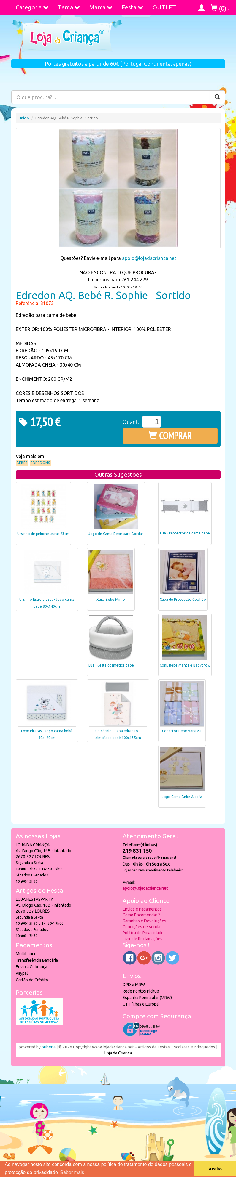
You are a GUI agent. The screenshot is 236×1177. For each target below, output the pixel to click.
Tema (69, 7)
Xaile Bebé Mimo (110, 599)
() (220, 8)
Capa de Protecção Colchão (183, 599)
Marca (101, 7)
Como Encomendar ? (141, 915)
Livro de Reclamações (142, 938)
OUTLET (164, 7)
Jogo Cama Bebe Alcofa (182, 797)
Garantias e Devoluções (144, 921)
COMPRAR (170, 435)
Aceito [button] (215, 1169)
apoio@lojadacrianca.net (149, 258)
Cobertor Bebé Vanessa (182, 731)
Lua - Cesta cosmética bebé (111, 665)
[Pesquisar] (217, 97)
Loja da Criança (118, 1053)
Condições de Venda (141, 926)
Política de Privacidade (143, 932)
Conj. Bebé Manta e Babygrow (185, 665)
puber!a (49, 1047)
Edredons (40, 463)
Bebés (22, 463)
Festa (133, 7)
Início (24, 118)
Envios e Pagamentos (142, 909)
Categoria (32, 7)
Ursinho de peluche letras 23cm (43, 534)
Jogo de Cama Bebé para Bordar (115, 534)
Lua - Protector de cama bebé (185, 533)
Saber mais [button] (72, 1172)
